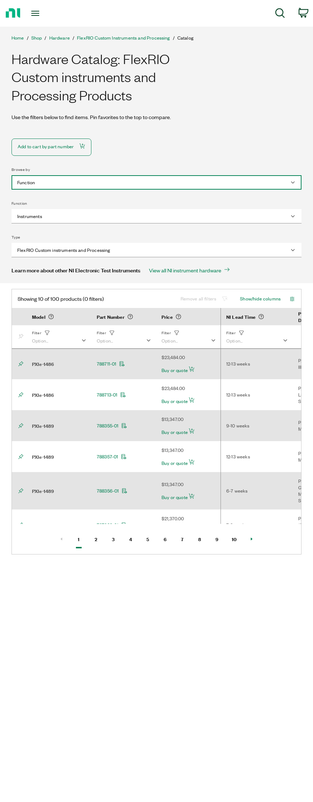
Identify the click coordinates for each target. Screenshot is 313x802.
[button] (58, 336)
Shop (36, 38)
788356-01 (112, 491)
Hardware (59, 38)
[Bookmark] (22, 337)
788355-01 (112, 425)
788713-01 (111, 394)
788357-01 (112, 456)
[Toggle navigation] (45, 13)
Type (16, 237)
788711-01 (111, 364)
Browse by (21, 169)
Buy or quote (178, 369)
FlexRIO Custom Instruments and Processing (123, 38)
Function (19, 203)
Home (18, 38)
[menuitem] (280, 14)
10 (236, 538)
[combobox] (156, 182)
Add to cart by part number (51, 146)
